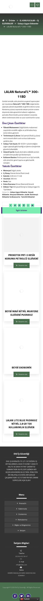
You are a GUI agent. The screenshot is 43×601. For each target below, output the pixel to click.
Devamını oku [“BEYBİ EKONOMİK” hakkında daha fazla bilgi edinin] (22, 374)
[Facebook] (15, 596)
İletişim (22, 530)
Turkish (25, 599)
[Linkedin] (28, 596)
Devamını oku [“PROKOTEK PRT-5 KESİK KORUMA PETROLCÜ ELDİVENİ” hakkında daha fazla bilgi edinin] (22, 265)
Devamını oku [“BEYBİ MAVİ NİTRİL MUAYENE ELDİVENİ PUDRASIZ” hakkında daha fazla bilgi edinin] (22, 321)
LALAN (27, 194)
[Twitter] (21, 596)
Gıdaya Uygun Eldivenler (18, 192)
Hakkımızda (22, 508)
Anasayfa (22, 503)
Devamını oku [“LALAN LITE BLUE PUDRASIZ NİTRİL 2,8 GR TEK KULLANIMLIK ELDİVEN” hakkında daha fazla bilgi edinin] (22, 434)
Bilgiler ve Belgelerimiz (23, 525)
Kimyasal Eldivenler (17, 194)
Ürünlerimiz (22, 514)
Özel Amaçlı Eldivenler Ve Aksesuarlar (20, 195)
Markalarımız (22, 519)
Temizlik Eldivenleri (28, 197)
